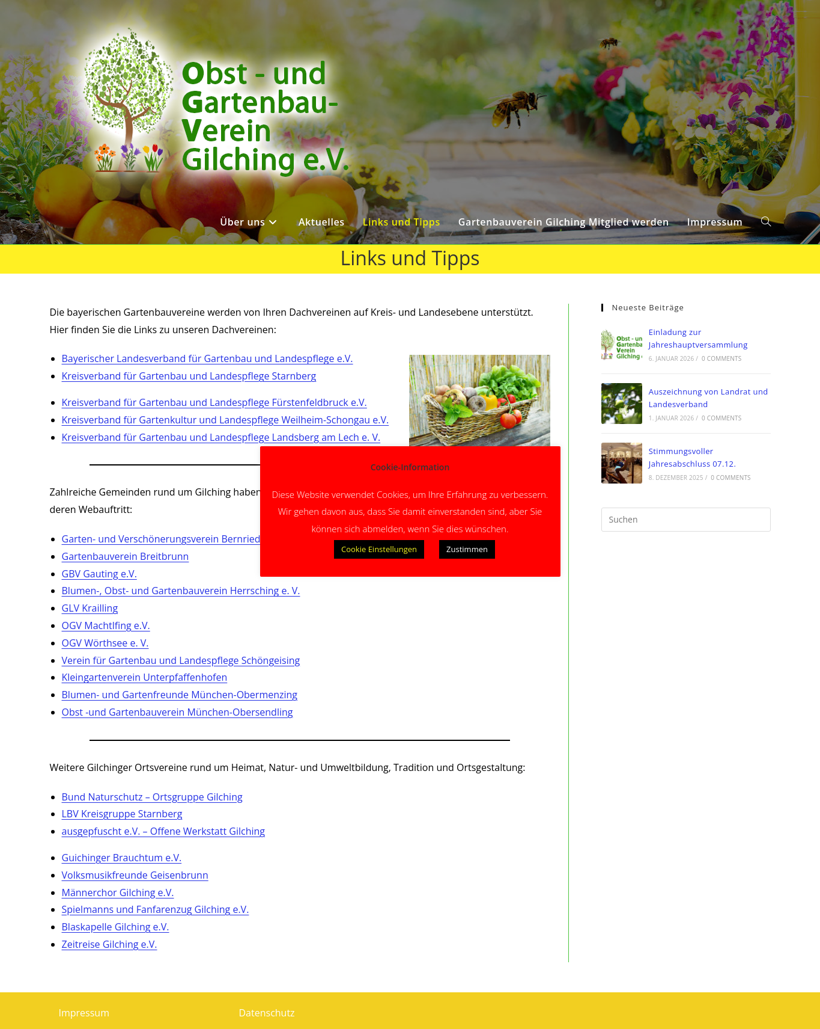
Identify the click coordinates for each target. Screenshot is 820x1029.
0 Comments (721, 358)
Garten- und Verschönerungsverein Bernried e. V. (172, 538)
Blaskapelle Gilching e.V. (115, 926)
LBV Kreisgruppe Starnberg (122, 813)
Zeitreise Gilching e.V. (109, 944)
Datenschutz (267, 1012)
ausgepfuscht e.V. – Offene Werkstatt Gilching (164, 831)
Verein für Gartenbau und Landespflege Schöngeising (181, 660)
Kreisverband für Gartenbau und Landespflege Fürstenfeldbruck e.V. (214, 402)
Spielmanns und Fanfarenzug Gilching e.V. (155, 909)
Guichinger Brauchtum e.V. (122, 857)
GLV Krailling (90, 608)
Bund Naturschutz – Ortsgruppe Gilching (152, 796)
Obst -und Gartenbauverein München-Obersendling (177, 712)
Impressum (84, 1012)
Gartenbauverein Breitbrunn (125, 556)
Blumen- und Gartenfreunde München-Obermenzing (180, 694)
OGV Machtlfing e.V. (106, 625)
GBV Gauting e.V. (99, 573)
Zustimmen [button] (467, 549)
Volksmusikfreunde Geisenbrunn (135, 875)
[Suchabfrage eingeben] (686, 520)
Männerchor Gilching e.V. (118, 892)
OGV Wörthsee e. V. (105, 643)
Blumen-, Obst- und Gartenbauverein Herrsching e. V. (181, 590)
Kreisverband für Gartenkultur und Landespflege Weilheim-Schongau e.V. (225, 419)
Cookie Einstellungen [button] (379, 549)
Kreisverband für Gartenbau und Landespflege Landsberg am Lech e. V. (221, 437)
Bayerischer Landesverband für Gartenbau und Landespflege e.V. (207, 358)
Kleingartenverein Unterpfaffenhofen (145, 677)
